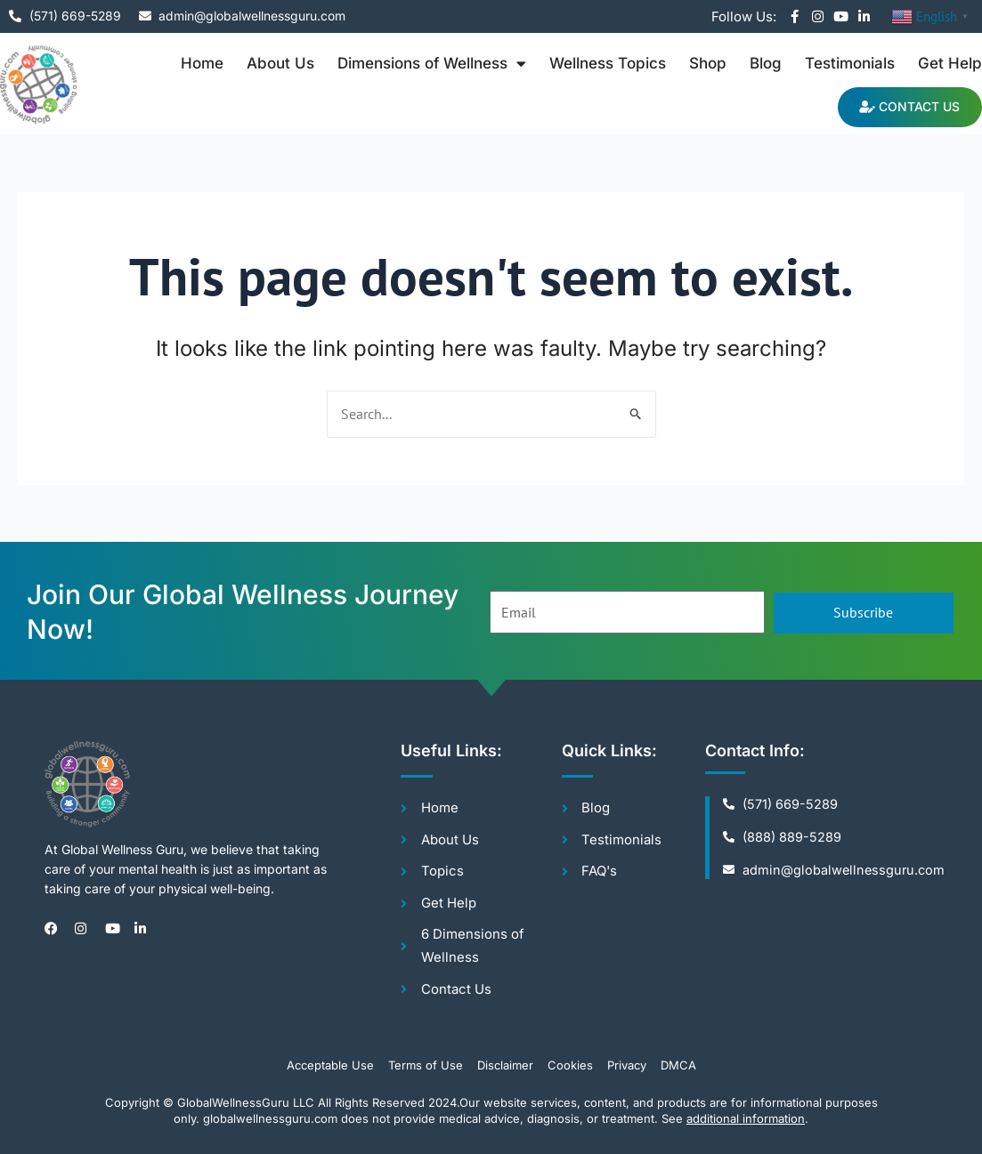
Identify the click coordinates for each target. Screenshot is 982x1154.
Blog (766, 63)
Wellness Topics (607, 63)
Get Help (950, 63)
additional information (745, 1119)
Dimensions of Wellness (431, 63)
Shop (707, 63)
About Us (280, 63)
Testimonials (850, 63)
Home (202, 63)
